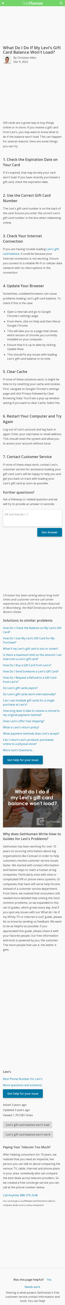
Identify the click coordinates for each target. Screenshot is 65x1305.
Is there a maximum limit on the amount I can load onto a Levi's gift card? (32, 657)
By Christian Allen (24, 58)
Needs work (32, 1287)
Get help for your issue (22, 760)
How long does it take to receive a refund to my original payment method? (31, 713)
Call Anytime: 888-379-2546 (20, 1195)
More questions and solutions (22, 1085)
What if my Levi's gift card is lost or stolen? (30, 649)
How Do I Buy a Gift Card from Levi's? (27, 665)
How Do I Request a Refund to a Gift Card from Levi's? (29, 680)
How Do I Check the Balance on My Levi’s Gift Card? (32, 630)
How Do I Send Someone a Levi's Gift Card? (31, 671)
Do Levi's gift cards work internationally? (29, 694)
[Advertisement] (32, 92)
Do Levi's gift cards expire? (20, 688)
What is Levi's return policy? (21, 727)
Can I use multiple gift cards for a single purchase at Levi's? (28, 702)
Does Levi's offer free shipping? (23, 721)
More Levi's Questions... (18, 750)
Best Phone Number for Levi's (22, 1079)
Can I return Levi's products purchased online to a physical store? (28, 742)
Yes (49, 1280)
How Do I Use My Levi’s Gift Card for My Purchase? (29, 640)
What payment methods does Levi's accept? (31, 733)
